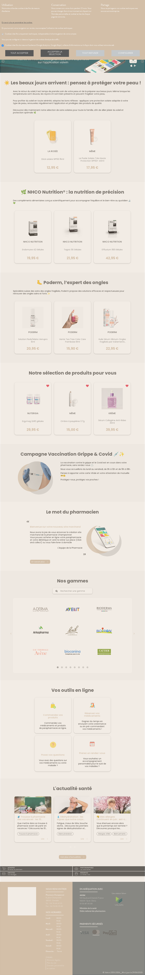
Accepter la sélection (55, 53)
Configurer (125, 53)
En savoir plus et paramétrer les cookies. (20, 22)
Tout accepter (19, 53)
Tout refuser (90, 53)
